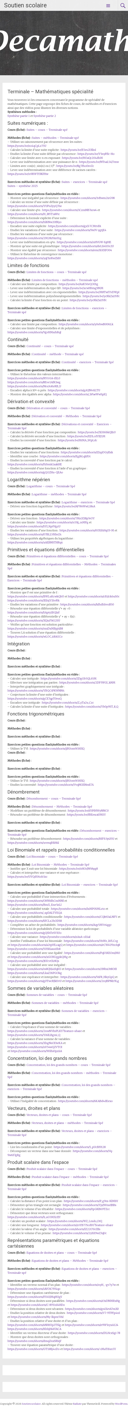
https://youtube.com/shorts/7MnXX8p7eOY (67, 518)
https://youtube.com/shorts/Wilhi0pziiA (36, 1051)
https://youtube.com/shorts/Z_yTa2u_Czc (68, 702)
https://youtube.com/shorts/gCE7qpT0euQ (35, 698)
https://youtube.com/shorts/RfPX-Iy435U (88, 838)
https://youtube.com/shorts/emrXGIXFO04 (85, 250)
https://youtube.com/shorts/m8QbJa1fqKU (34, 969)
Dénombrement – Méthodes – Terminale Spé (62, 806)
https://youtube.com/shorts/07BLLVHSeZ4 (35, 534)
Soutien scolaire (25, 5)
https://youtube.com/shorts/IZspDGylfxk (87, 452)
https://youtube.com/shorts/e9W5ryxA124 (91, 1325)
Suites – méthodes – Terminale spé (55, 137)
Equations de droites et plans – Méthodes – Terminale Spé (70, 1260)
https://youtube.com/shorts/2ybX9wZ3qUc (80, 1233)
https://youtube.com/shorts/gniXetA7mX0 (92, 1309)
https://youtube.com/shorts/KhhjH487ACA (34, 1329)
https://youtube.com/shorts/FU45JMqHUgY (35, 1296)
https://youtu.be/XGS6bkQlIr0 (97, 432)
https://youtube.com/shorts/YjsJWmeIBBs (89, 1205)
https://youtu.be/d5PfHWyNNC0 (88, 810)
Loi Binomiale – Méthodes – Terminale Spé (60, 864)
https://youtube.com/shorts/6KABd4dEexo (85, 1101)
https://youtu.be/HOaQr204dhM (82, 158)
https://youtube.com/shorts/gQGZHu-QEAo (35, 472)
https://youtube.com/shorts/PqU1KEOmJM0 (92, 953)
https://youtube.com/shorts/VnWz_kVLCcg (91, 941)
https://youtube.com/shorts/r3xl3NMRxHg (93, 1300)
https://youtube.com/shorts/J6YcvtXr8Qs (33, 961)
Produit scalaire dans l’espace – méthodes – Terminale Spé (70, 1177)
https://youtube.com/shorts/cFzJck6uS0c (94, 596)
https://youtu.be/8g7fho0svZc (75, 166)
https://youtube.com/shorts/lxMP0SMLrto (78, 908)
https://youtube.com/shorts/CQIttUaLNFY (90, 916)
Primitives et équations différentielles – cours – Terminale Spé (68, 556)
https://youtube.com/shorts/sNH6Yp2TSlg (34, 1325)
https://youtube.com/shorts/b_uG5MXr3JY (34, 1217)
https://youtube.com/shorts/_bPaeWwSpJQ (80, 394)
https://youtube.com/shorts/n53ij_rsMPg (62, 522)
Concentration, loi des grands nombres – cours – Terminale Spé (68, 1065)
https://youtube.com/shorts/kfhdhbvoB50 (87, 604)
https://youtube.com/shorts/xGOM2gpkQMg (39, 957)
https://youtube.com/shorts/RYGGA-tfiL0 (34, 378)
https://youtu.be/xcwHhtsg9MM (82, 288)
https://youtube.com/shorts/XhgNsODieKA (35, 1043)
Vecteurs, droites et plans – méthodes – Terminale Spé (67, 1123)
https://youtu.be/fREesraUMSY (86, 814)
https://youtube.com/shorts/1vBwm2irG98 (87, 198)
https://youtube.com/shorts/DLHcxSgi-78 (94, 1333)
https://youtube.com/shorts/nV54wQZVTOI (35, 1047)
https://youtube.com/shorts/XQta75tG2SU (34, 620)
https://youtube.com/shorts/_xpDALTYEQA (35, 912)
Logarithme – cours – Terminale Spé (51, 486)
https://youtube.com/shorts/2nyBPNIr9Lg (92, 981)
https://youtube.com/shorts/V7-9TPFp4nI (93, 1313)
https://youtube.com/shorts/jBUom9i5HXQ (57, 748)
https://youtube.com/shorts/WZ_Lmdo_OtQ (74, 1221)
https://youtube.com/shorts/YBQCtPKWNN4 (36, 690)
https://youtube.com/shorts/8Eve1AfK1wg (34, 382)
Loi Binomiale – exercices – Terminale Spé (90, 884)
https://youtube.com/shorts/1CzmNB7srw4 (69, 210)
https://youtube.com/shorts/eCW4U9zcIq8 (93, 945)
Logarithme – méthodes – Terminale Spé (59, 494)
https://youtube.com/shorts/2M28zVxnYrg (35, 238)
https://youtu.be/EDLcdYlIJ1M (86, 436)
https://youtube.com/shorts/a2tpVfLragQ (36, 945)
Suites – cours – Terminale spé (47, 129)
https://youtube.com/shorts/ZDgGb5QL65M (68, 678)
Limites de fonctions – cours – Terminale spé (56, 272)
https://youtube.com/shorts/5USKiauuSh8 (34, 949)
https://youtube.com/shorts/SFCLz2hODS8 (35, 920)
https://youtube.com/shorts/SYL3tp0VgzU (34, 526)
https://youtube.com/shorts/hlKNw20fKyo (35, 222)
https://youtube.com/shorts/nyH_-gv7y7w (89, 1284)
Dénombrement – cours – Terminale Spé (54, 798)
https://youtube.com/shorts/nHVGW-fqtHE (84, 242)
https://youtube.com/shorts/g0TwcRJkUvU (35, 981)
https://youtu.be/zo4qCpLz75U (27, 145)
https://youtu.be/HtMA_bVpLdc (77, 440)
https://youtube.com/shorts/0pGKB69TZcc (82, 1209)
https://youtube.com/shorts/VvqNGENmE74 (66, 784)
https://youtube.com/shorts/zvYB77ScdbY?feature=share (77, 1225)
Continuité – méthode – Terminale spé (58, 354)
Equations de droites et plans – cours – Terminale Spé (62, 1252)
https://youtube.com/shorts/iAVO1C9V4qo (34, 1288)
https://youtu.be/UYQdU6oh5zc (28, 876)
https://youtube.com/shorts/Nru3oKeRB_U (34, 386)
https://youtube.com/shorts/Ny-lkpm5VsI (37, 1317)
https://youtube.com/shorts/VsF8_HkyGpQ (87, 977)
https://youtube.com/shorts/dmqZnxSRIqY (35, 1341)
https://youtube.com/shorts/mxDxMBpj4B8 (35, 628)
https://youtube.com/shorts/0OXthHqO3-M (87, 530)
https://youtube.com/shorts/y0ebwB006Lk (86, 324)
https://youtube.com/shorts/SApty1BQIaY (34, 612)
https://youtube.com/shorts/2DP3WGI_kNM (87, 682)
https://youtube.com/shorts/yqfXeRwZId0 (34, 258)
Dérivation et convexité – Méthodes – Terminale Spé (66, 416)
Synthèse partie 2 (45, 116)
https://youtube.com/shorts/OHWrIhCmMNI (36, 900)
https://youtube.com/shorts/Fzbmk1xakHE (35, 464)
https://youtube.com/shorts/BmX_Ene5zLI (35, 904)
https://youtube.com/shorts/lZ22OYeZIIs (74, 1229)
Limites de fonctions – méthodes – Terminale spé (65, 280)
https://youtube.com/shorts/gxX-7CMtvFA (74, 226)
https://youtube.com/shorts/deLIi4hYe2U (88, 246)
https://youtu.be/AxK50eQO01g (78, 284)
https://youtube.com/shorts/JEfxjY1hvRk (34, 600)
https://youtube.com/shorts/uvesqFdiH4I (33, 842)
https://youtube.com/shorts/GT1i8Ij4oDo (34, 1349)
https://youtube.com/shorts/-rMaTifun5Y (90, 1349)
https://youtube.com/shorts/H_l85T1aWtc (34, 214)
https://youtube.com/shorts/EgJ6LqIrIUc (65, 456)
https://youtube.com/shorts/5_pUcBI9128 (80, 1147)
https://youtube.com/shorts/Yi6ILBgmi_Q (34, 1035)
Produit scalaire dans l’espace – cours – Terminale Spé (62, 1169)
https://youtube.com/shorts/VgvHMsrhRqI (34, 332)
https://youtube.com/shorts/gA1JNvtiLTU (74, 390)
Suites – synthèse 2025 (23, 186)
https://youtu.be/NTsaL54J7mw (99, 162)
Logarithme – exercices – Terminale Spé (88, 502)
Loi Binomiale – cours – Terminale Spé (52, 856)
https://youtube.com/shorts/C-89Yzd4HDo (38, 1305)
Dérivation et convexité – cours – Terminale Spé (58, 408)
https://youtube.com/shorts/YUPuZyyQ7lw (35, 206)
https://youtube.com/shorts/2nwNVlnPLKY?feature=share (45, 1031)
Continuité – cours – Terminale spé (50, 346)
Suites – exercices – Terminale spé (84, 182)
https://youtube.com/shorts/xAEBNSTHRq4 (35, 542)
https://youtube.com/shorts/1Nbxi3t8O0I (91, 969)
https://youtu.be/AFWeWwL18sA (74, 506)
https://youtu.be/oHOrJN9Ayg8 (78, 868)
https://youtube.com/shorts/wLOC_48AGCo (35, 636)
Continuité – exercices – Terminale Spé (88, 362)
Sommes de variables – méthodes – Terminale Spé (65, 1003)
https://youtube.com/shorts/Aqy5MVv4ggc (85, 924)
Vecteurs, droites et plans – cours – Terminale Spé (59, 1115)
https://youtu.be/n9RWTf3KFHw (28, 174)
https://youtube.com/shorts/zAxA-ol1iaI (65, 936)
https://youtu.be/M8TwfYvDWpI (98, 292)
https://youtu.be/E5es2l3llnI (78, 149)
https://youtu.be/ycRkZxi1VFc (101, 296)
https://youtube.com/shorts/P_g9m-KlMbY (91, 1201)
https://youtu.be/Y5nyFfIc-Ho (96, 153)
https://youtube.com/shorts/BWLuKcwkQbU (36, 596)
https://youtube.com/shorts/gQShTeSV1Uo (35, 932)
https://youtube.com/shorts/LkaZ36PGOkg (35, 973)
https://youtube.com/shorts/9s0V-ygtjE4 (80, 230)
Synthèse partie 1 (19, 116)
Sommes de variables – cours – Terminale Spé (57, 995)
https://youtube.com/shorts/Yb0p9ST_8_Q (91, 706)
